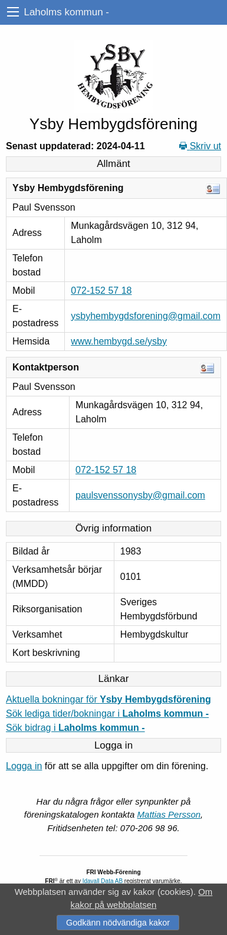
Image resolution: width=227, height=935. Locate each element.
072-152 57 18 (101, 291)
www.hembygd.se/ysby (119, 341)
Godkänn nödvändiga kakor (118, 922)
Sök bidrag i (75, 728)
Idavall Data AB (103, 881)
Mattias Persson (169, 814)
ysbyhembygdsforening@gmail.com (146, 316)
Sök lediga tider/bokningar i (107, 713)
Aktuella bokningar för (108, 699)
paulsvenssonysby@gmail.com (140, 495)
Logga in (24, 766)
